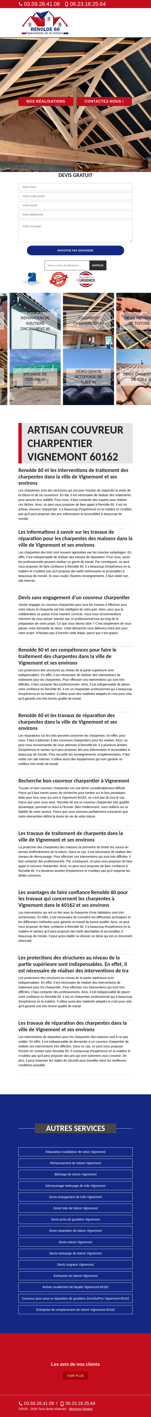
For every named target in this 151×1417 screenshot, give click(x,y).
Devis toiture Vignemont (75, 1242)
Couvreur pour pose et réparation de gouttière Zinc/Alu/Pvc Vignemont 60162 (75, 1298)
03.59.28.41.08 (39, 4)
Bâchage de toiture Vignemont (75, 1174)
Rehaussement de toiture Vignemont (75, 1163)
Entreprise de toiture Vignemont (76, 1276)
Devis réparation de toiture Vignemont (75, 1230)
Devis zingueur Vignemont (75, 1264)
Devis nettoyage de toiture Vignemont (75, 1253)
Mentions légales (81, 1409)
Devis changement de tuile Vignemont (75, 1197)
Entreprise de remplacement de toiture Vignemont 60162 (75, 1309)
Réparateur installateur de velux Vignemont (75, 1152)
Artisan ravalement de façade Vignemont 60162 (75, 1287)
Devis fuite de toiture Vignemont (75, 1208)
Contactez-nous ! (104, 101)
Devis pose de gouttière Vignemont (75, 1219)
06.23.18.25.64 (85, 4)
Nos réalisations (45, 101)
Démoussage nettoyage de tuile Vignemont (75, 1186)
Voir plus (75, 1375)
